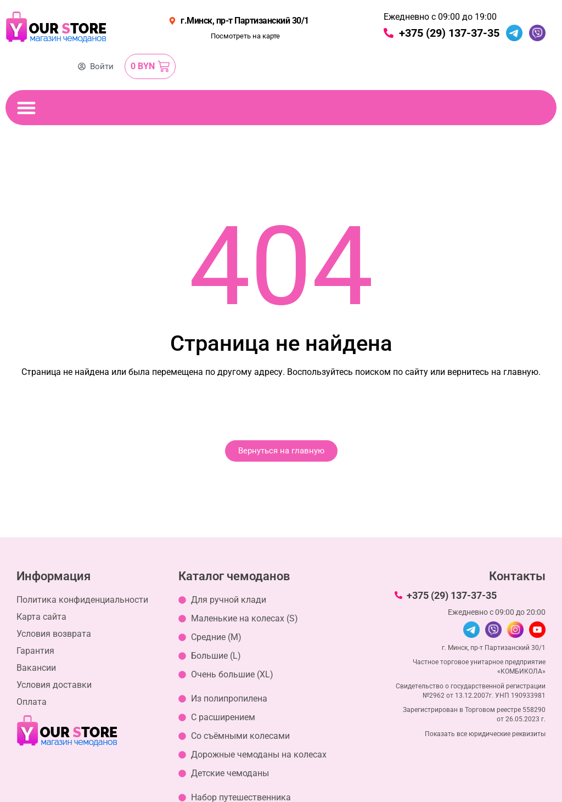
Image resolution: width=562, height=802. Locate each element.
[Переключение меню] (26, 107)
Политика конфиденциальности (82, 600)
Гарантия (35, 651)
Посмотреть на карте (245, 36)
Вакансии (36, 668)
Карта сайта (41, 617)
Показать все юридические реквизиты (485, 734)
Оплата (31, 702)
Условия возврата (53, 634)
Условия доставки (54, 685)
